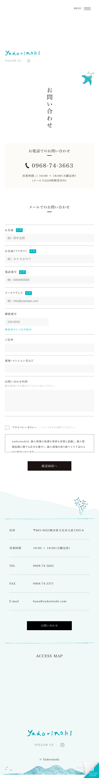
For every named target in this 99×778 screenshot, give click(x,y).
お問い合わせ (49, 629)
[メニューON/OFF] (82, 8)
